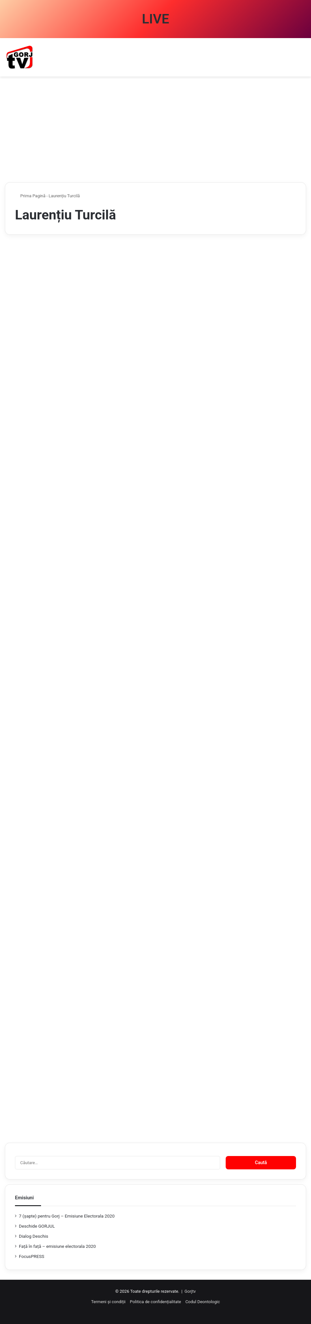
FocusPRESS (31, 1256)
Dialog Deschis (33, 1236)
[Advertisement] (155, 131)
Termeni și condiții (108, 1301)
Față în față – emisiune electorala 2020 (57, 1246)
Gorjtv (190, 1291)
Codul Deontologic (202, 1301)
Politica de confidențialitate (155, 1301)
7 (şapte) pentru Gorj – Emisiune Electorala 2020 (67, 1216)
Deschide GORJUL (37, 1226)
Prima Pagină (30, 195)
